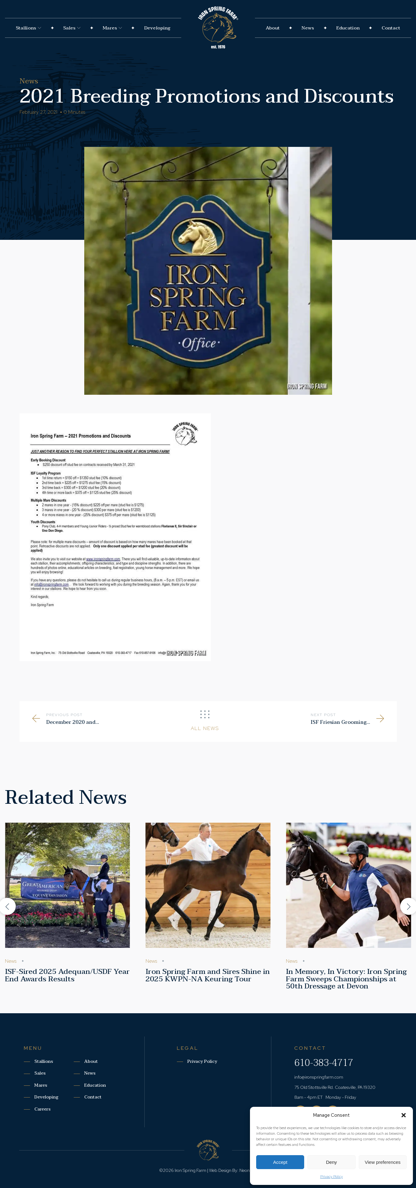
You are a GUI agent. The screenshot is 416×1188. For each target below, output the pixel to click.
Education (348, 28)
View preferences (383, 1162)
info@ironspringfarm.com (318, 1077)
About (273, 28)
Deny (331, 1162)
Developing (157, 28)
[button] (404, 1115)
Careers (42, 1109)
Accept (280, 1162)
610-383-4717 (323, 1063)
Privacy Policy (331, 1176)
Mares (112, 28)
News (307, 28)
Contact (391, 28)
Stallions (28, 28)
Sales (72, 28)
